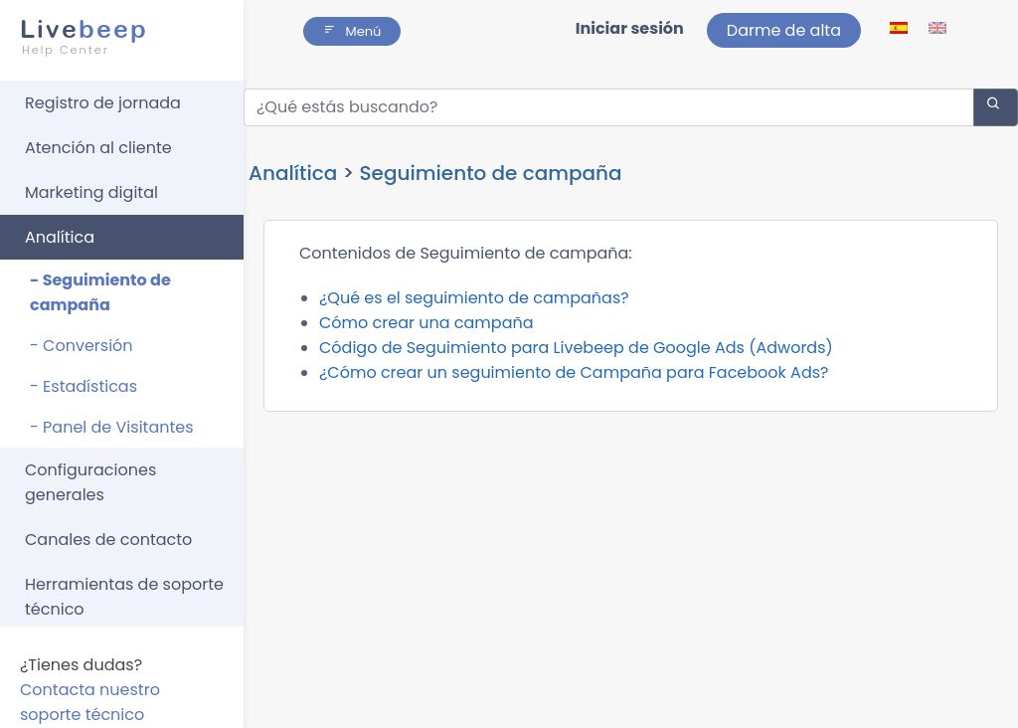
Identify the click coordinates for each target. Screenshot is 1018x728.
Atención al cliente (98, 147)
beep (116, 37)
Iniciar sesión (630, 28)
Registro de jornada (103, 102)
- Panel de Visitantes (112, 427)
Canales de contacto (108, 539)
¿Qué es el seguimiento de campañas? (474, 297)
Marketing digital (91, 192)
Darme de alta (784, 30)
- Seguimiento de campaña (100, 292)
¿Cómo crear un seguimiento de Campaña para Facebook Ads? (573, 372)
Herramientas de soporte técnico (124, 597)
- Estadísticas (83, 386)
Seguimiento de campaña (491, 173)
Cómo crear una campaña (426, 322)
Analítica (59, 237)
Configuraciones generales (90, 482)
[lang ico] (900, 27)
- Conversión (81, 345)
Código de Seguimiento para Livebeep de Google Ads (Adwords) (576, 347)
